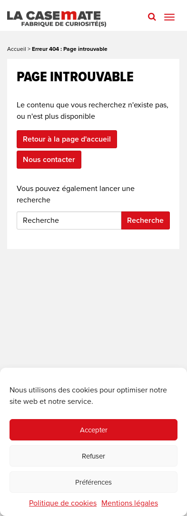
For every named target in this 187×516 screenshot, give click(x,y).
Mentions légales (129, 503)
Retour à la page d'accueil (67, 139)
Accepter (94, 430)
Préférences (93, 482)
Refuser (93, 456)
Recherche (145, 220)
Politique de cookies (63, 503)
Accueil (16, 49)
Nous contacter (49, 159)
